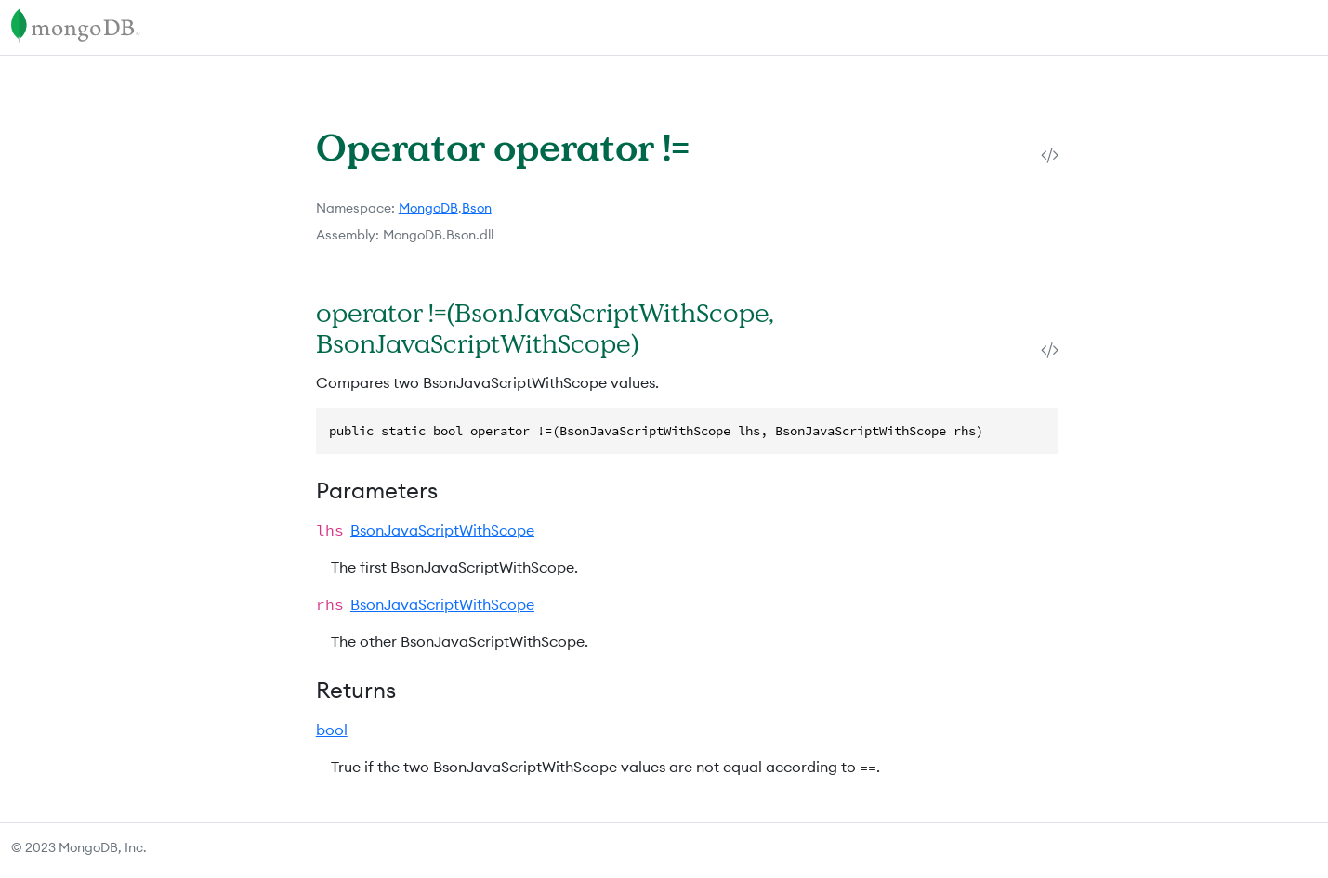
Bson (477, 208)
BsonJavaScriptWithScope (442, 530)
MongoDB (428, 208)
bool (332, 729)
